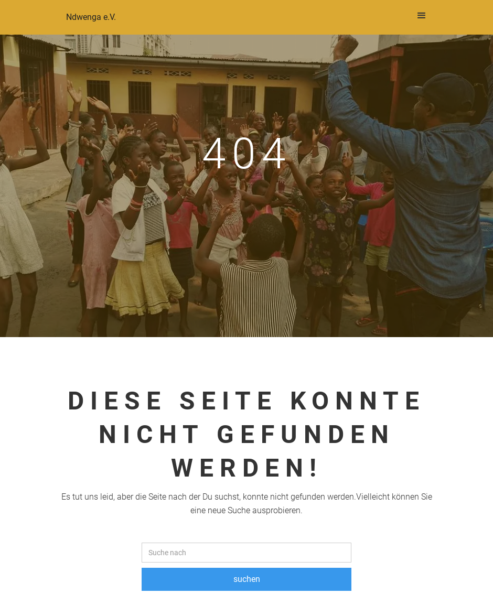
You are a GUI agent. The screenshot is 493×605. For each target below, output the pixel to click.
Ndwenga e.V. (91, 17)
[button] (421, 15)
